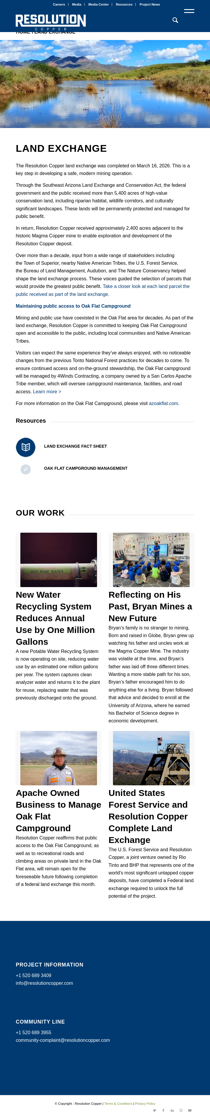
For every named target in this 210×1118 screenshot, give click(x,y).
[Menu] (186, 20)
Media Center (98, 4)
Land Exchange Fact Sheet (75, 446)
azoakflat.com (163, 403)
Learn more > (47, 391)
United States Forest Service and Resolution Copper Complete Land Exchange (148, 816)
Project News (150, 4)
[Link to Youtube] (190, 1110)
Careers (59, 4)
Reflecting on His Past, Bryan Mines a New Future (150, 606)
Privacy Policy (145, 1103)
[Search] (172, 20)
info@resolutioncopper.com (44, 983)
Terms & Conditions (118, 1103)
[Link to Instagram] (181, 1110)
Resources (124, 4)
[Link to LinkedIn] (172, 1110)
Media (76, 4)
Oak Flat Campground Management (85, 468)
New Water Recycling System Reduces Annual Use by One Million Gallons (55, 618)
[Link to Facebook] (163, 1110)
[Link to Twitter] (154, 1110)
